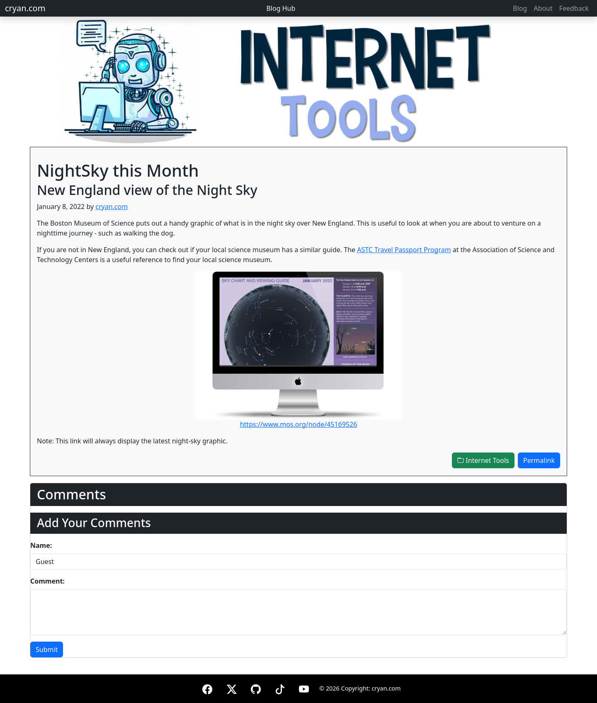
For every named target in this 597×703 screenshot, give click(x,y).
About (543, 8)
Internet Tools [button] (483, 460)
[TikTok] (280, 688)
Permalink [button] (539, 460)
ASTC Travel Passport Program (404, 249)
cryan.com (25, 8)
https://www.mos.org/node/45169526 (298, 424)
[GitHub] (256, 688)
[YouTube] (304, 688)
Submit (47, 649)
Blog (520, 8)
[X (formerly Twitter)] (232, 688)
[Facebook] (207, 688)
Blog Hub (280, 8)
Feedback (574, 8)
